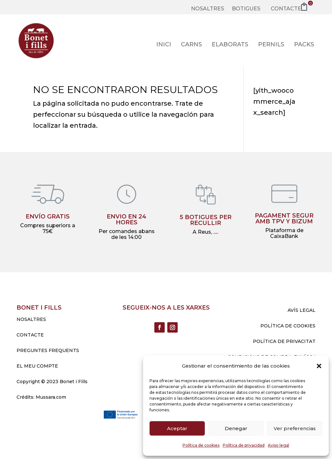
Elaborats (230, 45)
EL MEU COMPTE (37, 366)
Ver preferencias (295, 428)
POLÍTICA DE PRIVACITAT (284, 341)
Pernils (271, 45)
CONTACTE (30, 335)
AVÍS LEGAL (301, 310)
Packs (304, 45)
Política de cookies (201, 445)
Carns (191, 45)
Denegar (236, 428)
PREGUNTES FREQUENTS (48, 350)
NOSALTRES (31, 319)
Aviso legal (278, 445)
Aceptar (177, 428)
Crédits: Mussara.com (41, 397)
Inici (163, 45)
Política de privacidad (244, 445)
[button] (319, 366)
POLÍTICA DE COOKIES (287, 326)
